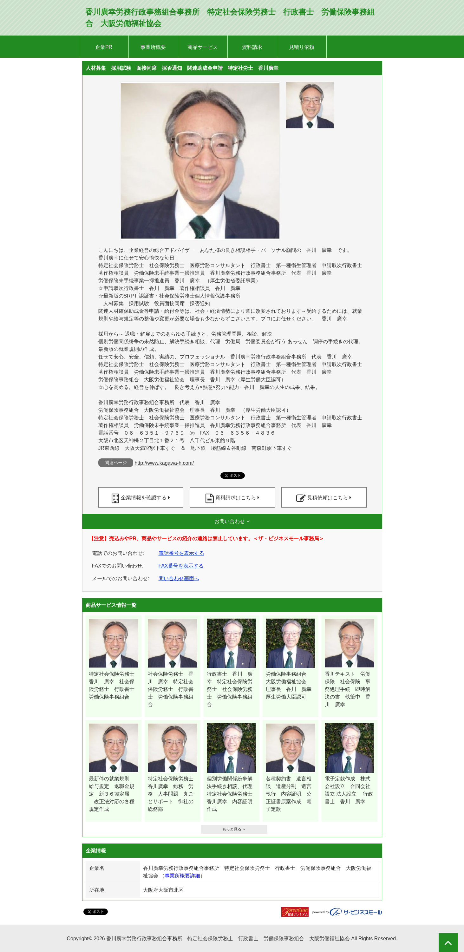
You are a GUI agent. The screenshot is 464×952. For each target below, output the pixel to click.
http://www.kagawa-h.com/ (164, 463)
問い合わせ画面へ (179, 578)
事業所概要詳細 (182, 875)
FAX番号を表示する (181, 565)
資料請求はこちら (235, 497)
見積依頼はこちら (327, 497)
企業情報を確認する (144, 497)
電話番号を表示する (181, 553)
